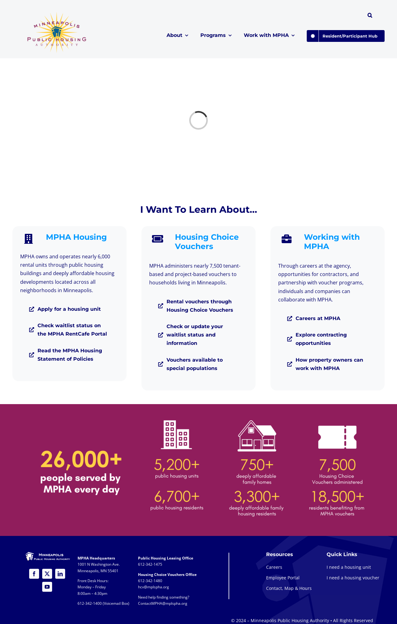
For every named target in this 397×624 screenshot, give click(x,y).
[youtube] (47, 587)
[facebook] (34, 574)
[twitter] (47, 574)
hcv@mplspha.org (153, 587)
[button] (370, 16)
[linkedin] (60, 574)
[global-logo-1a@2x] (57, 13)
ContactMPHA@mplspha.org (162, 603)
